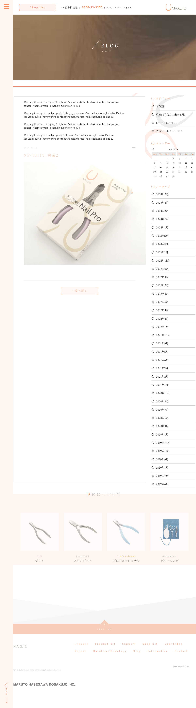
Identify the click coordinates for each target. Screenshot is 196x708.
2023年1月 (162, 252)
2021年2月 (162, 376)
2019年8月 (162, 467)
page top (105, 652)
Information (158, 674)
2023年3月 (162, 244)
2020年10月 (163, 393)
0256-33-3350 (92, 7)
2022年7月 (162, 285)
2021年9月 (162, 343)
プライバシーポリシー (180, 690)
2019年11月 (163, 451)
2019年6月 (162, 484)
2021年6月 (162, 360)
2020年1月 (162, 434)
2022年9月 (162, 269)
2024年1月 (162, 227)
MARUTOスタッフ (167, 123)
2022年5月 (162, 302)
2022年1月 (162, 327)
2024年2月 (162, 219)
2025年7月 (162, 194)
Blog (137, 674)
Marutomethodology (110, 674)
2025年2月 (162, 202)
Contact (181, 674)
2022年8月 (162, 277)
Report (80, 674)
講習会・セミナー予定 (169, 131)
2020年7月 (162, 409)
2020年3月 (162, 426)
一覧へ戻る (79, 296)
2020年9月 (162, 401)
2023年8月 (162, 236)
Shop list (37, 7)
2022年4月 (162, 310)
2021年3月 (162, 368)
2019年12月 (163, 443)
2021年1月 (162, 385)
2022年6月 (162, 294)
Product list (105, 667)
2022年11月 (163, 260)
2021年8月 (162, 352)
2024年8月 (162, 211)
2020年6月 (162, 418)
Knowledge (173, 667)
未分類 (160, 106)
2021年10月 (163, 335)
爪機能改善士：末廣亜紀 (170, 114)
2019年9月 (162, 459)
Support (129, 667)
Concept (81, 667)
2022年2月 (162, 318)
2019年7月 (162, 476)
